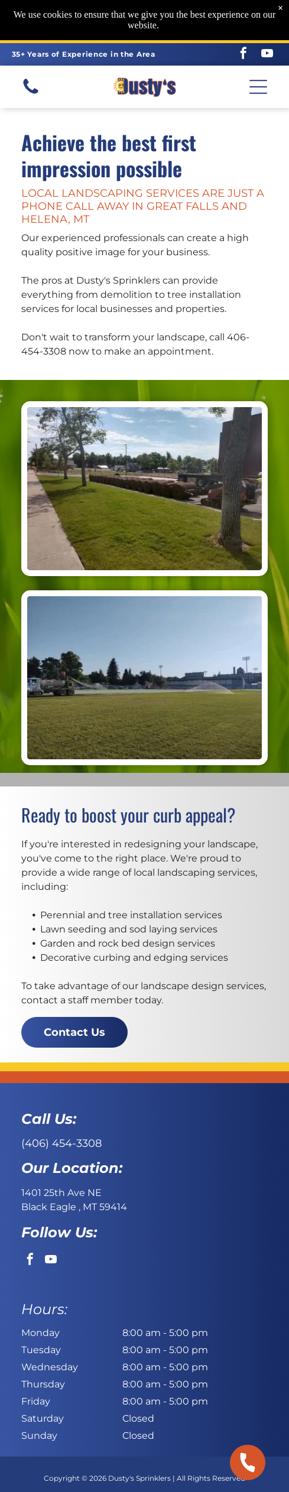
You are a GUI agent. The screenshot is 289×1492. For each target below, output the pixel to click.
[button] (258, 87)
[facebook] (243, 54)
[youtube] (267, 54)
